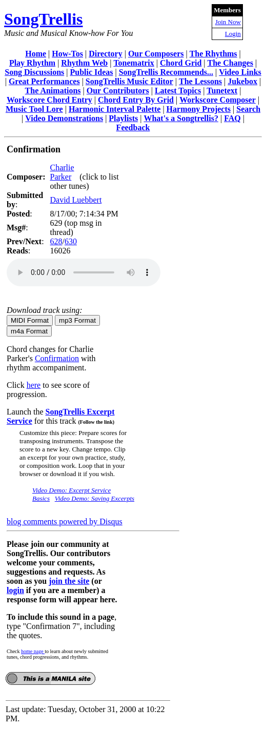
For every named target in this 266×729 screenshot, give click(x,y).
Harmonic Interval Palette (115, 109)
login (15, 590)
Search (248, 109)
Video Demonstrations (64, 118)
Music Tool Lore (34, 109)
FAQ (232, 118)
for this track (73, 421)
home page (33, 651)
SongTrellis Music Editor (129, 81)
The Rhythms (213, 53)
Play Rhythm (32, 62)
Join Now (228, 22)
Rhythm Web (84, 62)
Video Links (240, 72)
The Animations (53, 90)
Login (233, 33)
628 (56, 241)
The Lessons (200, 81)
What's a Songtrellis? (181, 118)
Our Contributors (118, 90)
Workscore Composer (217, 99)
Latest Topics (178, 90)
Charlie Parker (62, 172)
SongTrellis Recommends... (166, 72)
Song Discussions (34, 72)
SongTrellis (43, 19)
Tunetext (222, 90)
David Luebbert (75, 199)
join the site (69, 581)
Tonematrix (133, 62)
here (34, 385)
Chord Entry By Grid (136, 99)
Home (35, 53)
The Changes (230, 62)
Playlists (123, 118)
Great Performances (44, 81)
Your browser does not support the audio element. (83, 272)
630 (71, 241)
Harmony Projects (199, 109)
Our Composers (156, 53)
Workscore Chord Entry (49, 99)
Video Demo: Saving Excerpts (94, 498)
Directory (105, 53)
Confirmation (57, 358)
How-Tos (67, 53)
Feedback (133, 127)
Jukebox (242, 81)
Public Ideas (91, 72)
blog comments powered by (64, 521)
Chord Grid (180, 62)
